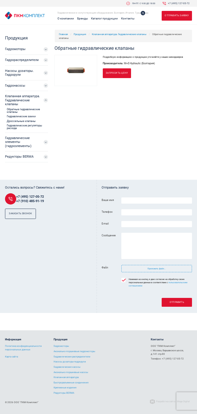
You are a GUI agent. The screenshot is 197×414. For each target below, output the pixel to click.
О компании (65, 18)
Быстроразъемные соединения (71, 382)
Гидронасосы (15, 86)
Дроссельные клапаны (21, 121)
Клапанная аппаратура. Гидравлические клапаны (119, 34)
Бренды (82, 18)
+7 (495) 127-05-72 (179, 3)
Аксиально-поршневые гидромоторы (74, 351)
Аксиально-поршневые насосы (71, 372)
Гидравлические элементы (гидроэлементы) (18, 142)
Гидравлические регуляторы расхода (24, 127)
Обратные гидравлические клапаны (23, 110)
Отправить (177, 302)
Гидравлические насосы (67, 367)
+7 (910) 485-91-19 (30, 201)
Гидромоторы (15, 49)
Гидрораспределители (22, 60)
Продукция (80, 34)
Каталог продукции (104, 18)
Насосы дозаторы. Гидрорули (19, 73)
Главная (63, 34)
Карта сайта (11, 356)
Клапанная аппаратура (66, 377)
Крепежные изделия (65, 387)
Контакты (128, 18)
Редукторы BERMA (19, 157)
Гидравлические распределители (72, 356)
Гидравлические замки (21, 116)
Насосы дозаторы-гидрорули (70, 361)
